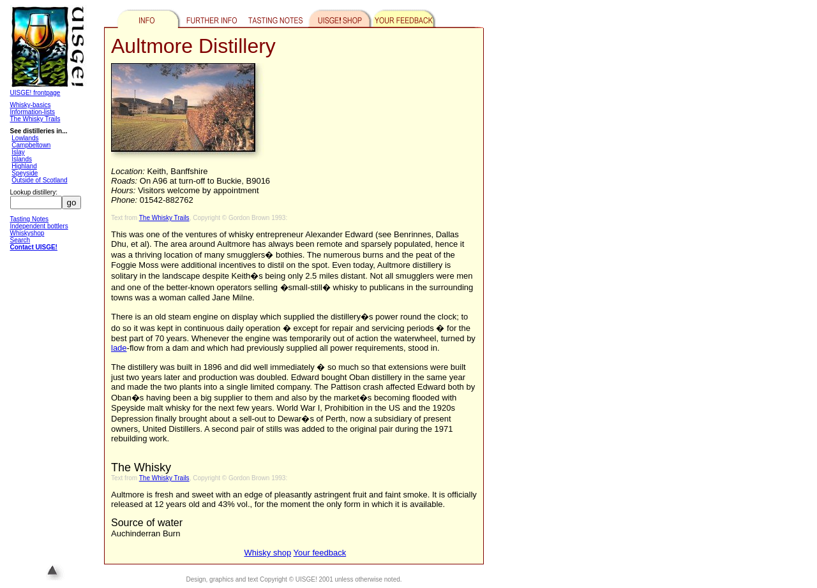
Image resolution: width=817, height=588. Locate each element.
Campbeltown (30, 145)
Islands (21, 159)
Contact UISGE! (33, 247)
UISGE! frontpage (35, 92)
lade (119, 348)
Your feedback (320, 552)
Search (20, 240)
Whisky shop (267, 552)
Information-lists (33, 111)
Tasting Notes (29, 219)
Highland (23, 166)
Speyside (24, 173)
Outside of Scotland (39, 180)
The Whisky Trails (35, 118)
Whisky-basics (30, 104)
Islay (18, 152)
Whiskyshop (27, 233)
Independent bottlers (39, 226)
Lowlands (24, 138)
